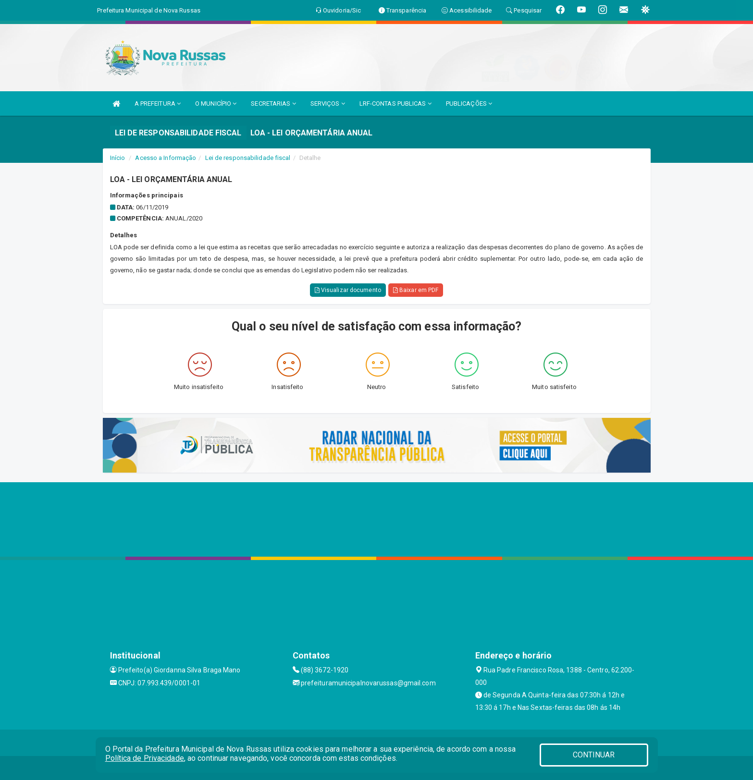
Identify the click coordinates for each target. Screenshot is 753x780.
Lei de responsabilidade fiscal (248, 157)
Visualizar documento (348, 290)
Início (117, 157)
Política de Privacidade (144, 758)
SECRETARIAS (273, 103)
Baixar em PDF (416, 290)
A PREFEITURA (158, 103)
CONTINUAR (594, 754)
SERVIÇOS (327, 103)
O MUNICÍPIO (215, 103)
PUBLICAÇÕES (469, 103)
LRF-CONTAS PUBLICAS (395, 103)
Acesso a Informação (165, 157)
